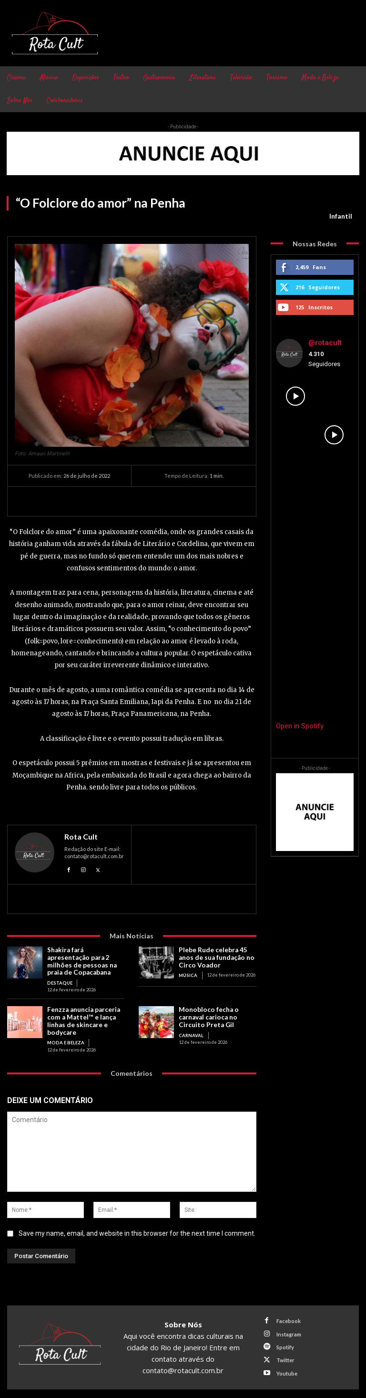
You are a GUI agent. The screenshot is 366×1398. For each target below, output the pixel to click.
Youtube (285, 1367)
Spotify (284, 1342)
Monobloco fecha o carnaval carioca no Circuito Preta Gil (207, 1015)
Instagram (287, 1329)
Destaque (58, 981)
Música (187, 974)
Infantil (340, 216)
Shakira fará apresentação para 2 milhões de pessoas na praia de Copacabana (81, 960)
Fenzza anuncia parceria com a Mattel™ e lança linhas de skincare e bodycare (83, 1018)
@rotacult (325, 342)
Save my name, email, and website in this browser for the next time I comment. (137, 1229)
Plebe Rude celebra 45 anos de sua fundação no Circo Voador (215, 957)
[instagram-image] (295, 396)
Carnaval (190, 1031)
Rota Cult (81, 836)
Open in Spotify (300, 726)
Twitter (284, 1354)
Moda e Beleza (64, 1038)
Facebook (287, 1317)
